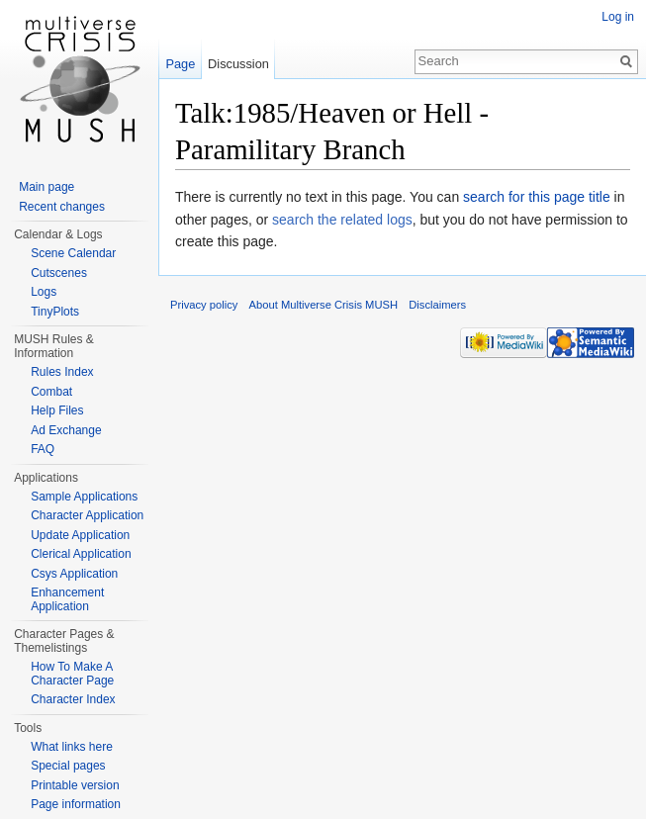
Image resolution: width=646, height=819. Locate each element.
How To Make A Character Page (72, 673)
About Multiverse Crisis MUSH (323, 305)
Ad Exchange (66, 430)
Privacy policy (203, 305)
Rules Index (62, 372)
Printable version (75, 785)
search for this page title (536, 197)
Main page (46, 187)
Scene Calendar (73, 253)
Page (180, 63)
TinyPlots (55, 311)
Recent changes (62, 207)
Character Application (87, 515)
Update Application (80, 535)
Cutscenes (59, 273)
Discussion (238, 63)
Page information (76, 804)
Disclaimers (437, 305)
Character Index (73, 699)
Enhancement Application (67, 599)
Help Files (57, 410)
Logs (43, 292)
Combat (51, 392)
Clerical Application (81, 554)
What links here (72, 747)
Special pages (68, 766)
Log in (617, 17)
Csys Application (74, 574)
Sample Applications (84, 496)
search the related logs (342, 220)
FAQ (42, 449)
